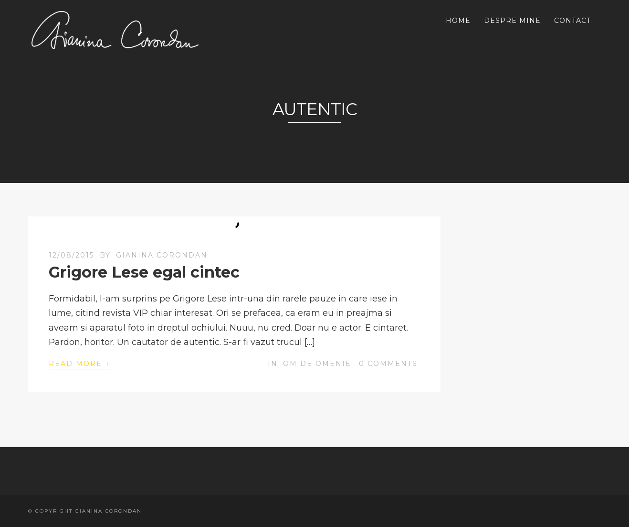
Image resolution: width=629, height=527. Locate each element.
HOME (458, 20)
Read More (79, 363)
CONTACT (572, 20)
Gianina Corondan (162, 255)
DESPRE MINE (512, 20)
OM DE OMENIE (317, 363)
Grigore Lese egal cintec (144, 272)
